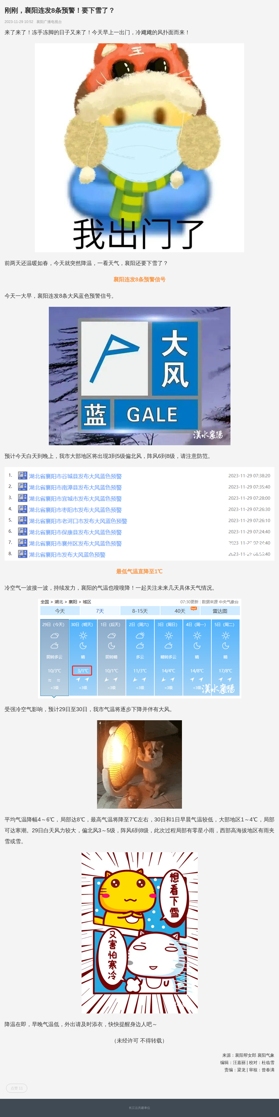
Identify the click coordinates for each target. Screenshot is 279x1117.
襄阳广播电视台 (50, 22)
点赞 (17, 1088)
